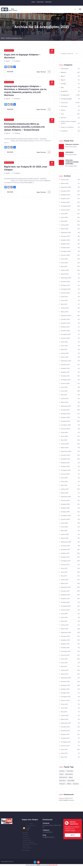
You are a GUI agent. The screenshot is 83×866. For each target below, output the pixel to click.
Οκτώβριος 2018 (70, 512)
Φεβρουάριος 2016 (70, 632)
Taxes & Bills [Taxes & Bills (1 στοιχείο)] (70, 780)
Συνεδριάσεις (70, 131)
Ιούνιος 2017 (70, 572)
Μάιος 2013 (70, 757)
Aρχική (33, 2)
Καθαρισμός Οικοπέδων (72, 144)
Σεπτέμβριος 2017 (70, 561)
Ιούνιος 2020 (70, 436)
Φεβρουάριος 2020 (70, 451)
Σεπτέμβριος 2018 (70, 515)
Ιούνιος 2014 (70, 708)
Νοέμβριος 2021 (70, 372)
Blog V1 (70, 76)
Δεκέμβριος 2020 (70, 414)
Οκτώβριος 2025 (70, 202)
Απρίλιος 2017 (70, 580)
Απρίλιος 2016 (70, 625)
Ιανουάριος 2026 (70, 191)
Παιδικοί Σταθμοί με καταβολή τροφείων (70, 122)
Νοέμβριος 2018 (70, 508)
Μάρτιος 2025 (70, 229)
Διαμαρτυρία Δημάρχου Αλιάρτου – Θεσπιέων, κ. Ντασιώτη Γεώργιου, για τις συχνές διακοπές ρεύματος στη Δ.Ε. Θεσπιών (25, 91)
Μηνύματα (70, 118)
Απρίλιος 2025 (70, 225)
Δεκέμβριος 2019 (70, 459)
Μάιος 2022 (70, 349)
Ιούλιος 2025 (70, 214)
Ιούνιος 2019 (70, 482)
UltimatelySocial (52, 865)
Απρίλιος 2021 (70, 398)
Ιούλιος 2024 (70, 259)
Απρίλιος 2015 (70, 670)
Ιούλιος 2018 (70, 523)
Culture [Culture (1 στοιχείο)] (61, 774)
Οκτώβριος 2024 (70, 248)
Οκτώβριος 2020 (70, 421)
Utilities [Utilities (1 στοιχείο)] (69, 783)
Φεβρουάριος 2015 (70, 678)
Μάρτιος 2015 (70, 674)
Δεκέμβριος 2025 (70, 195)
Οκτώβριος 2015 (70, 648)
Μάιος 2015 (70, 666)
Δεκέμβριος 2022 (70, 323)
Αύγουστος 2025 (70, 210)
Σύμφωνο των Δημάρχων (70, 127)
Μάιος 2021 (70, 395)
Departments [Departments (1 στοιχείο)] (69, 774)
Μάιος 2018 (70, 531)
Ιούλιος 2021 (70, 387)
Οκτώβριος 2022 (70, 331)
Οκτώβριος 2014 (70, 693)
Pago (70, 87)
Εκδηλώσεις (48, 2)
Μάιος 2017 (70, 576)
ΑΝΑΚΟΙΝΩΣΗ (69, 152)
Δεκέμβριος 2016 (70, 595)
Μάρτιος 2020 (70, 448)
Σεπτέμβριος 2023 (70, 289)
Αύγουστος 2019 (70, 474)
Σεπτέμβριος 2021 (70, 380)
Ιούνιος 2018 (70, 527)
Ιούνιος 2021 (70, 391)
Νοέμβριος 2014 (70, 689)
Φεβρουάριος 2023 (70, 315)
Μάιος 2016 (70, 621)
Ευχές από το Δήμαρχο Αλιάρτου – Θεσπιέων (22, 56)
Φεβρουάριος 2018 (70, 542)
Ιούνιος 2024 (70, 263)
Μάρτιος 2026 (70, 183)
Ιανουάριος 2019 (70, 500)
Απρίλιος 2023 (70, 308)
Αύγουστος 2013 (70, 746)
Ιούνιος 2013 (70, 753)
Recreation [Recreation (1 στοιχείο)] (62, 780)
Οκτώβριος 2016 (70, 602)
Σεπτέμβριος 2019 (70, 470)
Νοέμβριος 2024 (70, 244)
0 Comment (17, 61)
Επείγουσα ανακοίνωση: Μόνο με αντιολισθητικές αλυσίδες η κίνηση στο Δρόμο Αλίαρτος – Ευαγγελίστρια (24, 126)
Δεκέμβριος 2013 (70, 731)
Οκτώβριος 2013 (70, 738)
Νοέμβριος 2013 (70, 734)
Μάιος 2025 (70, 221)
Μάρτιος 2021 (70, 402)
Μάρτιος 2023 (70, 312)
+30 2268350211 (47, 832)
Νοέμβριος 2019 (70, 463)
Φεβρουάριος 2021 (70, 406)
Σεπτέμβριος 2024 (70, 251)
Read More (10, 71)
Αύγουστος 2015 (70, 655)
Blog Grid (70, 72)
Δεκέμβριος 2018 (70, 504)
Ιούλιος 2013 (70, 749)
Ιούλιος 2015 (70, 659)
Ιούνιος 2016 (70, 617)
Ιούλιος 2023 (70, 297)
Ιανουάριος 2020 (70, 455)
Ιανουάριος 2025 (70, 236)
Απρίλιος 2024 (70, 270)
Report (73, 835)
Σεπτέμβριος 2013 (70, 742)
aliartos (8, 61)
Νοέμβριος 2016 (70, 598)
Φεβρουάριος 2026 (70, 187)
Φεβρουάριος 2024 (70, 278)
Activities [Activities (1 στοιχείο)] (62, 771)
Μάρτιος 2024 (70, 274)
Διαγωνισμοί (70, 106)
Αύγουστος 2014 (70, 700)
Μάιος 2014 (70, 712)
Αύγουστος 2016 (70, 610)
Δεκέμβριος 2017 (70, 549)
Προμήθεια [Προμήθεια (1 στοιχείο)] (76, 783)
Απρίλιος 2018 (70, 534)
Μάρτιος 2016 (70, 629)
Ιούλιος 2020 (70, 432)
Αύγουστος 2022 (70, 338)
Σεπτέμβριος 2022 (70, 334)
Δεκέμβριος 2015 (70, 640)
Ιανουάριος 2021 (70, 410)
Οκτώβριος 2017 (70, 557)
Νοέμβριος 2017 (70, 553)
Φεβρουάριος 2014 (70, 723)
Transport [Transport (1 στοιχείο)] (62, 783)
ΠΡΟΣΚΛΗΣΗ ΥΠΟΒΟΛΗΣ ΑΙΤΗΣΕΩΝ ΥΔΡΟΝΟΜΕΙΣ (71, 162)
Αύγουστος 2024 (70, 255)
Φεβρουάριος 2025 (70, 232)
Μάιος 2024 (70, 266)
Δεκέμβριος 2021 (70, 368)
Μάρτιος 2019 (70, 493)
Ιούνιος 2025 (70, 217)
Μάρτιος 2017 (70, 583)
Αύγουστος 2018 (70, 519)
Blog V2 (70, 80)
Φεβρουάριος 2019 (70, 497)
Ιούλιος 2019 (70, 478)
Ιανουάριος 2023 (70, 319)
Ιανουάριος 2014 (70, 727)
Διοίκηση (70, 110)
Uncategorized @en (70, 99)
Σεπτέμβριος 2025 (70, 206)
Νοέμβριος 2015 (70, 644)
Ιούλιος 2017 (70, 568)
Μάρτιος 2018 (70, 538)
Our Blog (70, 84)
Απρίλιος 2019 (70, 489)
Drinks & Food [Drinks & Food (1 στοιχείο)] (63, 777)
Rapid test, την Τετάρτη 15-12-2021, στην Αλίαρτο (25, 168)
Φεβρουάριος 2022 (70, 361)
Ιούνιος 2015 (70, 663)
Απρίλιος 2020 (70, 444)
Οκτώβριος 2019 (70, 466)
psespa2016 (70, 91)
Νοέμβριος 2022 (70, 327)
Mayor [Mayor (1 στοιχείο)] (71, 777)
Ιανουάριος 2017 (70, 591)
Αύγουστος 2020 (70, 429)
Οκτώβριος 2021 (70, 376)
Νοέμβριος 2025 (70, 198)
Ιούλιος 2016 (70, 614)
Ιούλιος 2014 (70, 704)
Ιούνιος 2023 (70, 300)
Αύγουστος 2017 (70, 565)
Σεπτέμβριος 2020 (70, 425)
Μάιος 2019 (70, 485)
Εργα (70, 114)
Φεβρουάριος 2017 (70, 587)
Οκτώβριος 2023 (70, 285)
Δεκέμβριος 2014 (70, 685)
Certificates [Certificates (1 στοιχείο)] (69, 771)
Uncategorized (70, 95)
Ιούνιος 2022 (70, 346)
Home (2, 38)
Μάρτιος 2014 (70, 719)
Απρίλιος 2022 (70, 353)
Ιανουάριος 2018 (70, 546)
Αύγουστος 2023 (70, 293)
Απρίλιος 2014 (70, 715)
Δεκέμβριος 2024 (70, 240)
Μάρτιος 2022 (70, 357)
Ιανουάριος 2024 (70, 282)
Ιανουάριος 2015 (70, 682)
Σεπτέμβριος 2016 (70, 606)
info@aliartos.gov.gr (48, 837)
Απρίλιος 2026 (70, 180)
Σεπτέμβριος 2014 (70, 697)
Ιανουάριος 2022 (70, 365)
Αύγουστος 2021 (70, 383)
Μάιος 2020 (70, 440)
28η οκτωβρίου (70, 69)
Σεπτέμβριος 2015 (70, 651)
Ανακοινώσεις (40, 2)
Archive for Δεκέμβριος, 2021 (14, 38)
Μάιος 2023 (70, 304)
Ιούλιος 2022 (70, 342)
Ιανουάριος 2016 (70, 636)
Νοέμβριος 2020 (70, 417)
